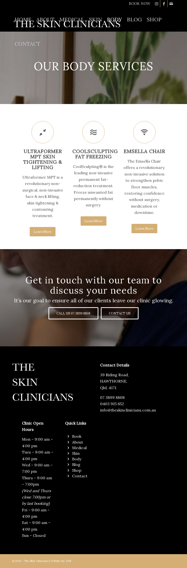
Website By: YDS (61, 561)
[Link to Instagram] (156, 3)
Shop (76, 470)
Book (76, 436)
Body (76, 458)
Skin (76, 453)
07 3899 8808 (112, 397)
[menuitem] (138, 3)
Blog (76, 464)
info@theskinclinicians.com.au (128, 410)
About (77, 442)
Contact (79, 475)
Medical (79, 447)
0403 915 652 (112, 403)
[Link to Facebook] (163, 3)
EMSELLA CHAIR (144, 151)
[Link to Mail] (171, 3)
